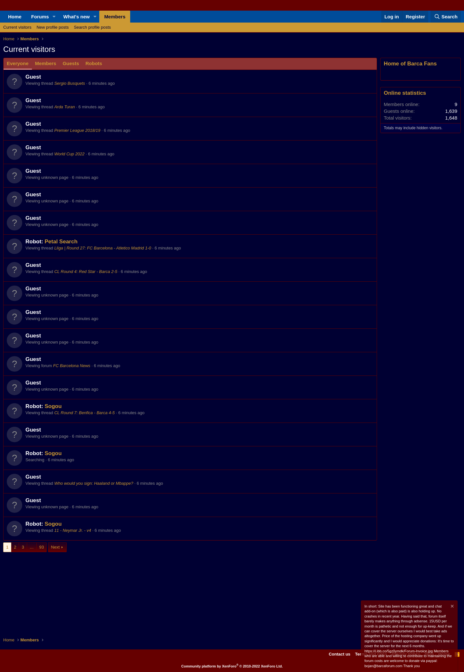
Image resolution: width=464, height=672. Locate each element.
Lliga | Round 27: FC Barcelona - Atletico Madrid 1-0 (102, 248)
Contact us (339, 654)
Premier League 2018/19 (77, 130)
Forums (40, 16)
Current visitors (17, 27)
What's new (76, 16)
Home (15, 16)
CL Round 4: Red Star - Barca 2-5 (85, 271)
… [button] (32, 547)
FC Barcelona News (72, 365)
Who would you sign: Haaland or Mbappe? (93, 483)
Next (55, 547)
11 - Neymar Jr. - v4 (72, 530)
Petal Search (60, 242)
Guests (71, 63)
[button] (54, 17)
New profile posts (52, 27)
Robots (93, 63)
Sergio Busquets (69, 83)
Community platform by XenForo (232, 666)
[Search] (445, 17)
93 (41, 547)
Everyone (18, 63)
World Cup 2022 (69, 153)
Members (114, 16)
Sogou (53, 406)
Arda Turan (64, 106)
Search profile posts (92, 27)
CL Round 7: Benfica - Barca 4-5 (84, 412)
